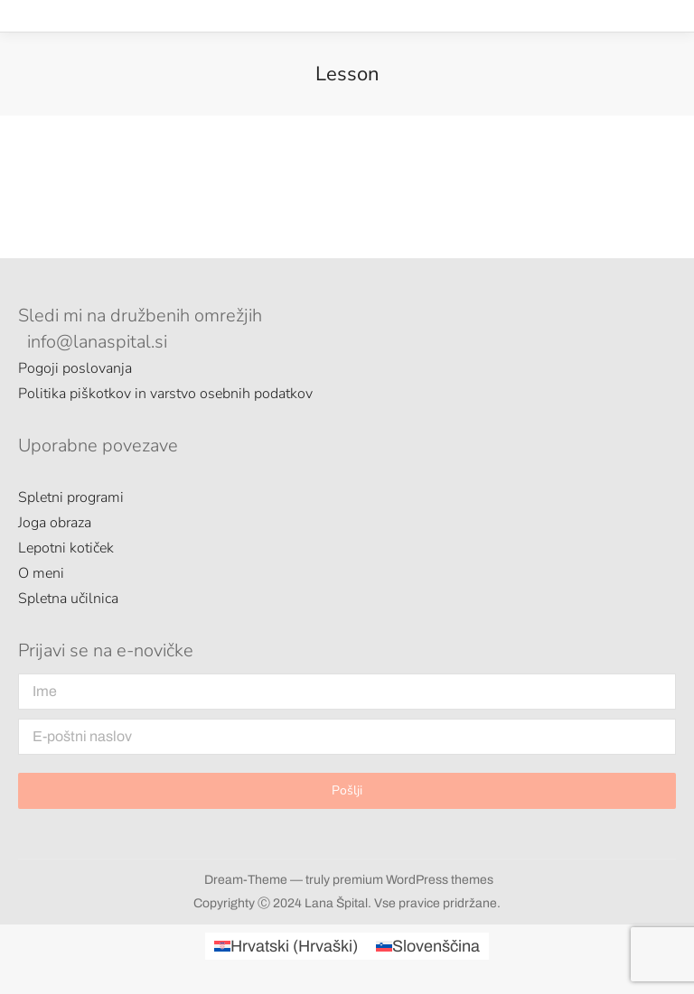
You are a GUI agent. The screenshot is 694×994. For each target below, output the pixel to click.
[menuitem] (286, 946)
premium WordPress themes (413, 880)
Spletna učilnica (68, 598)
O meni (41, 573)
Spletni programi (71, 497)
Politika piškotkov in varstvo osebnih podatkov (165, 394)
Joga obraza (54, 523)
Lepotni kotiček (66, 548)
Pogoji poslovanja (75, 368)
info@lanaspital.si (97, 342)
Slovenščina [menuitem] (436, 946)
